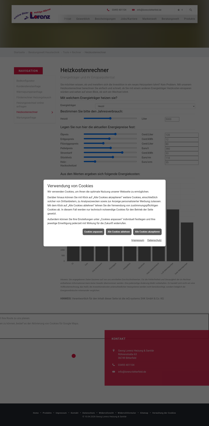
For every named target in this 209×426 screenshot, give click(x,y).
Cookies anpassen (93, 216)
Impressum (137, 225)
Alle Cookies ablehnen (119, 216)
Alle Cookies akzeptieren (147, 216)
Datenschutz (154, 225)
